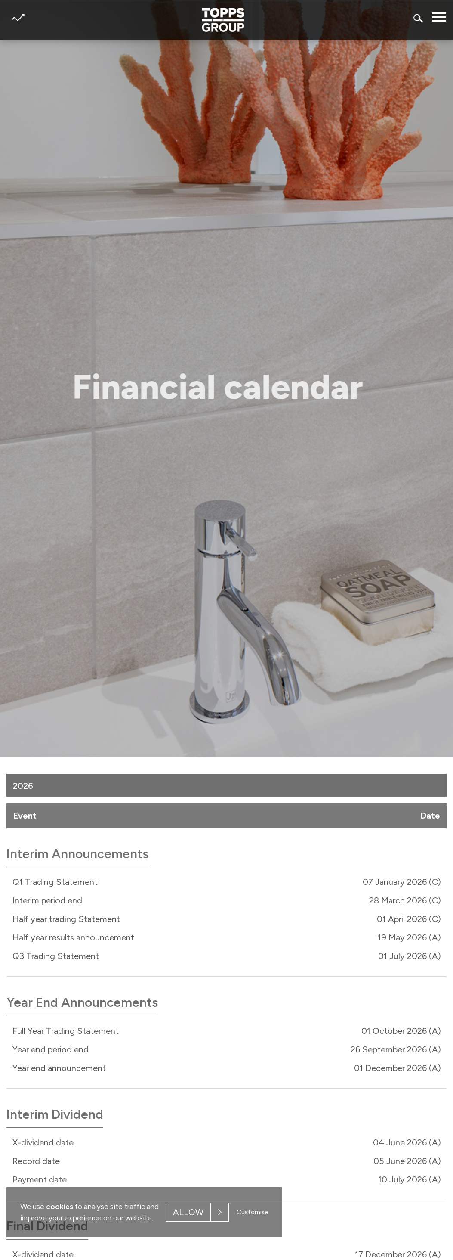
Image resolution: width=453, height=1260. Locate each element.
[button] (435, 784)
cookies (59, 1206)
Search (418, 18)
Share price (17, 17)
